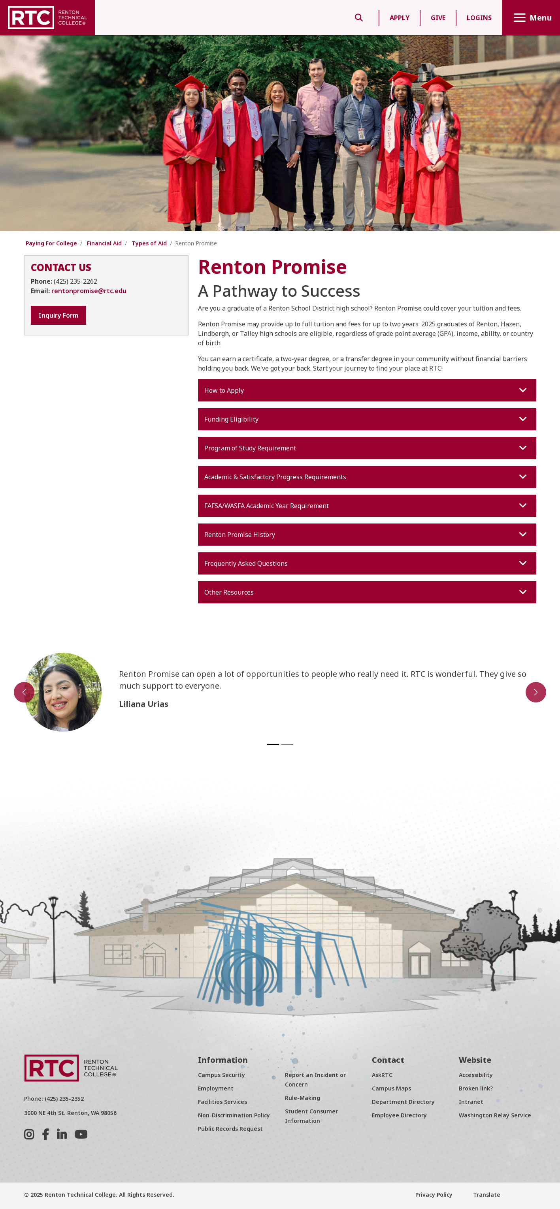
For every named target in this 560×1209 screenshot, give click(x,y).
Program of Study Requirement (366, 448)
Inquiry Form (58, 315)
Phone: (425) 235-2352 (54, 1098)
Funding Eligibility (366, 419)
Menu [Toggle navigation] (531, 17)
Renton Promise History (366, 534)
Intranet (471, 1101)
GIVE (438, 17)
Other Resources (366, 592)
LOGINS (479, 17)
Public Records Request (230, 1128)
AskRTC (382, 1075)
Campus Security (221, 1075)
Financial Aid (104, 243)
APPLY (399, 17)
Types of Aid (149, 243)
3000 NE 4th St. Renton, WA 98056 (70, 1113)
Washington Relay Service (495, 1115)
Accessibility (476, 1075)
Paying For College (51, 243)
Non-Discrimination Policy (234, 1115)
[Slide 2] (287, 744)
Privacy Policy (434, 1194)
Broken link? (476, 1088)
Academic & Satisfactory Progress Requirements (366, 477)
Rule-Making (302, 1098)
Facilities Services (222, 1101)
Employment (216, 1088)
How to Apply (366, 390)
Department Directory (403, 1101)
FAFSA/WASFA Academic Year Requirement (366, 505)
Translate (485, 1194)
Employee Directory (399, 1115)
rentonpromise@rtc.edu (88, 290)
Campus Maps (391, 1088)
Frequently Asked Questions (366, 563)
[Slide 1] (273, 744)
